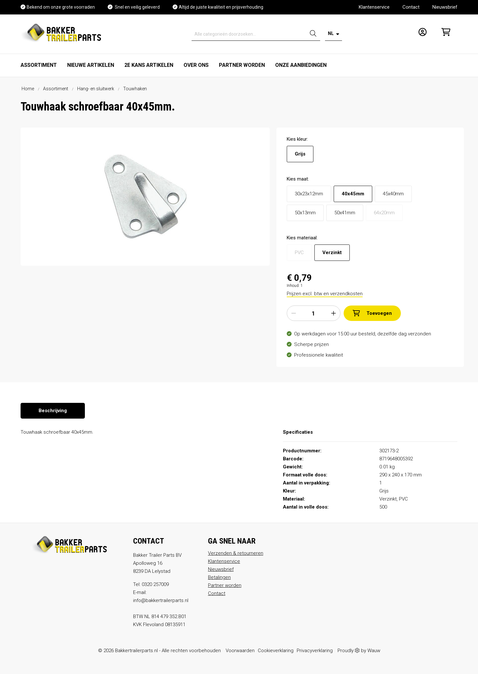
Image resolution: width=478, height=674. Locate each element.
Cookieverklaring (275, 650)
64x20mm (384, 213)
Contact (410, 7)
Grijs (300, 154)
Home (28, 88)
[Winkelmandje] (443, 34)
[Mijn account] (420, 34)
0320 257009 (155, 584)
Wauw (373, 650)
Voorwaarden (240, 650)
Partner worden (224, 585)
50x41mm (344, 213)
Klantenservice (374, 7)
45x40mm (393, 194)
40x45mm (353, 194)
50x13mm (305, 213)
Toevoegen (372, 313)
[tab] (53, 411)
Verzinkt (332, 252)
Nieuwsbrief (444, 7)
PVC (299, 252)
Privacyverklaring (315, 650)
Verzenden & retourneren (235, 553)
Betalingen (219, 577)
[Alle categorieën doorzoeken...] (249, 34)
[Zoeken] (313, 34)
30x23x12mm (309, 194)
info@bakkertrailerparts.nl (160, 600)
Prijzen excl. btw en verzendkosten (325, 294)
